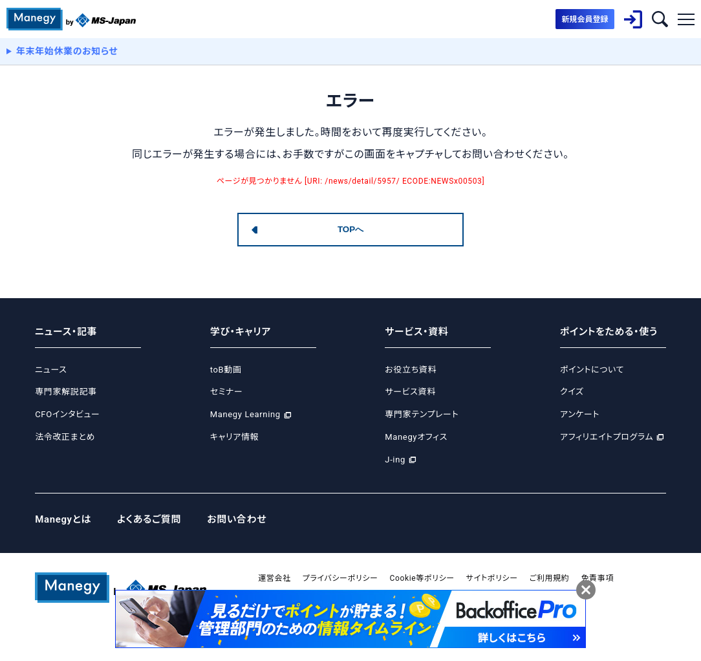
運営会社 (274, 578)
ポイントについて (592, 369)
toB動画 (226, 369)
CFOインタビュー (67, 414)
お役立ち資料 (411, 369)
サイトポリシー (492, 578)
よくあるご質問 (149, 519)
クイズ (572, 391)
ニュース (51, 369)
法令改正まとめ (65, 437)
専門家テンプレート (421, 414)
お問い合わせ (236, 519)
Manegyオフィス (416, 437)
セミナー (226, 391)
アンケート (579, 414)
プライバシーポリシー (340, 578)
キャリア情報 (234, 437)
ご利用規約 (550, 578)
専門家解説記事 (65, 391)
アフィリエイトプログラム (606, 437)
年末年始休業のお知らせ (67, 51)
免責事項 (597, 578)
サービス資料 (410, 391)
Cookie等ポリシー (422, 578)
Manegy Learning (245, 414)
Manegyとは (63, 519)
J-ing (395, 459)
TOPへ (350, 229)
